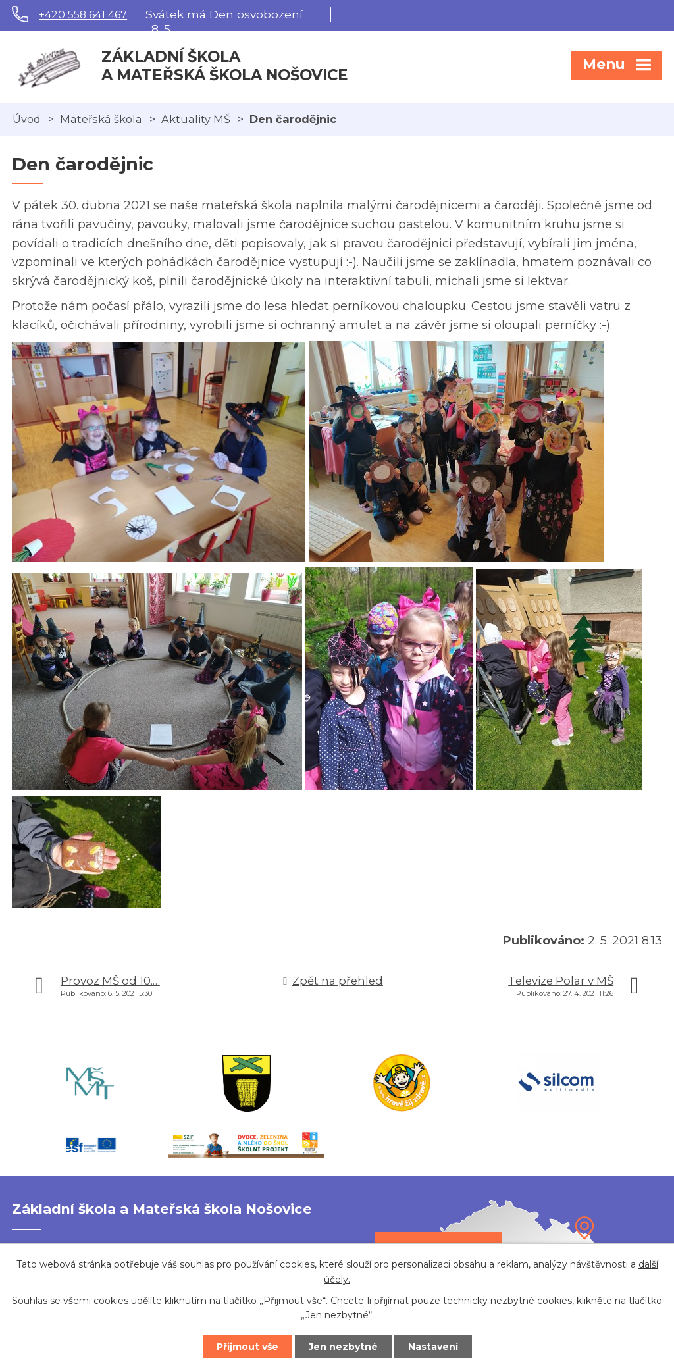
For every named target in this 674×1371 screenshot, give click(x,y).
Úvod (27, 119)
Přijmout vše (247, 1347)
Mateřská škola (101, 119)
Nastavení (433, 1347)
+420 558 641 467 (83, 15)
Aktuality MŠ (195, 119)
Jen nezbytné (343, 1347)
